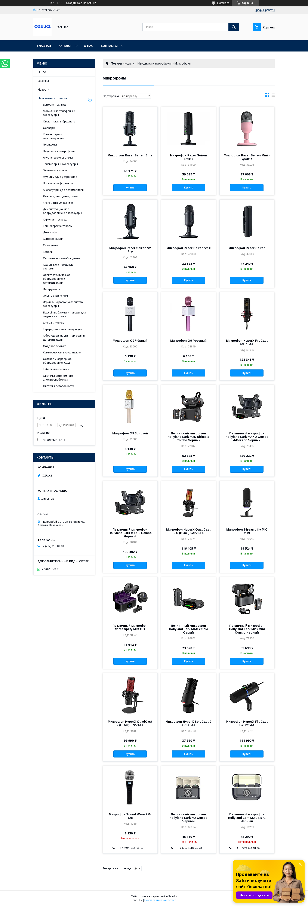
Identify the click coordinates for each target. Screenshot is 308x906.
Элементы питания (55, 170)
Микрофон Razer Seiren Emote (188, 157)
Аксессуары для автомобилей (63, 189)
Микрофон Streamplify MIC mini (247, 531)
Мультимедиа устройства (60, 176)
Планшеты (50, 144)
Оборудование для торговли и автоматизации (64, 337)
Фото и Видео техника (58, 202)
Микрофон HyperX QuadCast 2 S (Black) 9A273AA (188, 531)
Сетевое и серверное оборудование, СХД (57, 360)
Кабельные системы (56, 369)
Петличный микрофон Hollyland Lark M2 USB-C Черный (247, 818)
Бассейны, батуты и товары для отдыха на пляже (64, 314)
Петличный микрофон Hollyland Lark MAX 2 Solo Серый (188, 629)
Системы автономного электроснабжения (58, 377)
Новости (43, 89)
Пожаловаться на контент (160, 900)
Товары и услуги (122, 63)
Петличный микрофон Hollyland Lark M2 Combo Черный (188, 818)
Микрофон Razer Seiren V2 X (188, 248)
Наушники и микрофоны (155, 63)
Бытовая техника (54, 104)
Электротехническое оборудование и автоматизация (56, 278)
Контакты (109, 45)
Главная (44, 45)
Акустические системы (58, 157)
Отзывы (43, 80)
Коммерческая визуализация (62, 352)
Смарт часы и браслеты (59, 121)
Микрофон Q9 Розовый (188, 340)
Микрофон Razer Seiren (246, 248)
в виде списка (273, 96)
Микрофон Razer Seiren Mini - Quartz (247, 157)
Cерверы (49, 127)
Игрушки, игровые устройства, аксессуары (63, 303)
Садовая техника (54, 346)
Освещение (50, 245)
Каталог (65, 45)
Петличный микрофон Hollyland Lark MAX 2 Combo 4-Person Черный (246, 437)
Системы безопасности (58, 386)
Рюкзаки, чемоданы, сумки (60, 196)
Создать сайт (74, 2)
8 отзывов (223, 2)
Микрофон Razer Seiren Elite (130, 155)
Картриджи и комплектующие (62, 329)
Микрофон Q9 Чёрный (130, 340)
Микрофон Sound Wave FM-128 (130, 816)
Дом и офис (51, 232)
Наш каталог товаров (53, 98)
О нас (88, 45)
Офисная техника (55, 219)
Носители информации (58, 183)
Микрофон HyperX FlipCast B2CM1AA (247, 723)
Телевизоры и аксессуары (60, 164)
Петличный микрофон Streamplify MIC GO (130, 627)
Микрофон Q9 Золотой (130, 433)
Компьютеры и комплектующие (53, 136)
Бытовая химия (53, 238)
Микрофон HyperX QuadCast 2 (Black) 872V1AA (130, 723)
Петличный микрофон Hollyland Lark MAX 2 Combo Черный (130, 533)
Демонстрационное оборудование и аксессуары (62, 211)
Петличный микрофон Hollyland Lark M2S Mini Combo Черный (247, 629)
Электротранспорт (55, 295)
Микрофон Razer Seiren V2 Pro (130, 249)
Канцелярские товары (57, 226)
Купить (130, 187)
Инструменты (52, 289)
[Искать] (233, 27)
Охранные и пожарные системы (58, 266)
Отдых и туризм (53, 322)
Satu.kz (172, 896)
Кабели (48, 251)
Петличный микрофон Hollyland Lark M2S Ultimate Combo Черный (188, 437)
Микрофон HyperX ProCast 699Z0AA (247, 342)
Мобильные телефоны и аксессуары (59, 112)
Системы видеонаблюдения (61, 258)
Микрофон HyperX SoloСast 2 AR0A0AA (188, 723)
